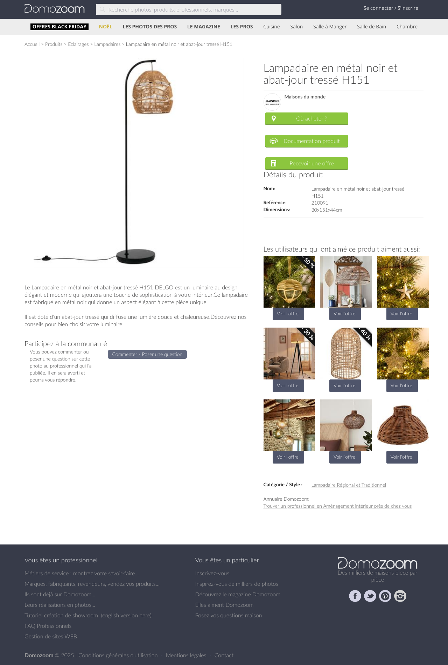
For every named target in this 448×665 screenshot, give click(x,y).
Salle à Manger (330, 26)
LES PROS (242, 26)
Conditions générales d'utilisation (118, 655)
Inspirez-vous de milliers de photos (237, 584)
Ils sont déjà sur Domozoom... (59, 594)
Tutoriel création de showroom (61, 615)
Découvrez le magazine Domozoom (238, 594)
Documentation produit (312, 141)
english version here (126, 615)
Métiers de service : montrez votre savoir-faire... (81, 573)
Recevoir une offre (311, 163)
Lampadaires (107, 44)
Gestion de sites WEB (50, 636)
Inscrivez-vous (212, 573)
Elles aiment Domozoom (224, 605)
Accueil (32, 44)
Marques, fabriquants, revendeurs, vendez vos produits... (92, 584)
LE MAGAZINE (203, 26)
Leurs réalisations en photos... (59, 605)
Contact (224, 655)
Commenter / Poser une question (147, 354)
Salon (296, 26)
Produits (54, 44)
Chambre (407, 26)
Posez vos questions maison (228, 615)
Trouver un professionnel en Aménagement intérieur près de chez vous (338, 505)
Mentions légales (187, 655)
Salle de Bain (371, 26)
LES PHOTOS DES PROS (149, 26)
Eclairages (78, 44)
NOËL (105, 26)
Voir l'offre (288, 313)
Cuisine (271, 26)
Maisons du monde (305, 97)
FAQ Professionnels (47, 626)
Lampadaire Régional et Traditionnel (349, 484)
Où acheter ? (311, 118)
